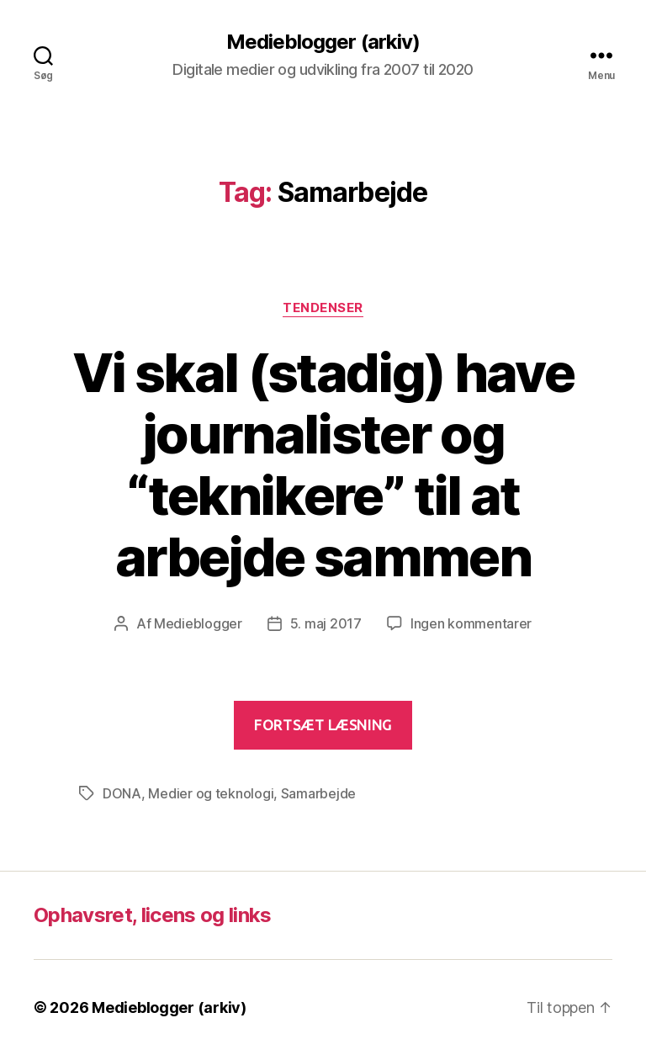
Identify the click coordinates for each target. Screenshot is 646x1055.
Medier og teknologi (210, 793)
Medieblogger (198, 623)
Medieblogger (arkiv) (322, 42)
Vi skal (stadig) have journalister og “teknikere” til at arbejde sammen (323, 464)
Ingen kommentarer (471, 623)
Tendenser (323, 307)
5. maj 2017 (326, 623)
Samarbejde (318, 793)
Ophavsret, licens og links (153, 915)
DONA (122, 793)
